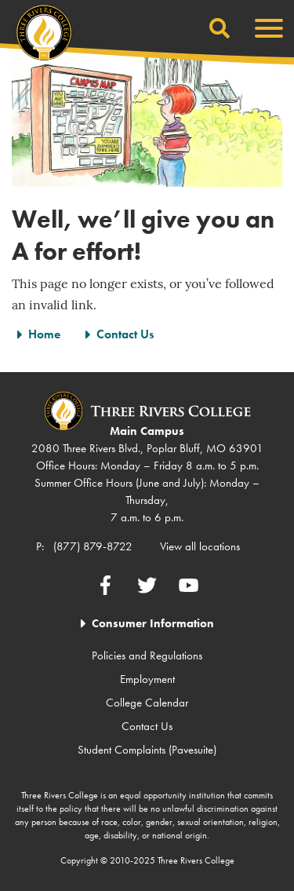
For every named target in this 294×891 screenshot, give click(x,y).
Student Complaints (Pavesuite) (147, 750)
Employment (147, 679)
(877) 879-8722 (92, 546)
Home (44, 334)
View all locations (200, 546)
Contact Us (125, 334)
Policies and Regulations (147, 655)
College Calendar (147, 702)
